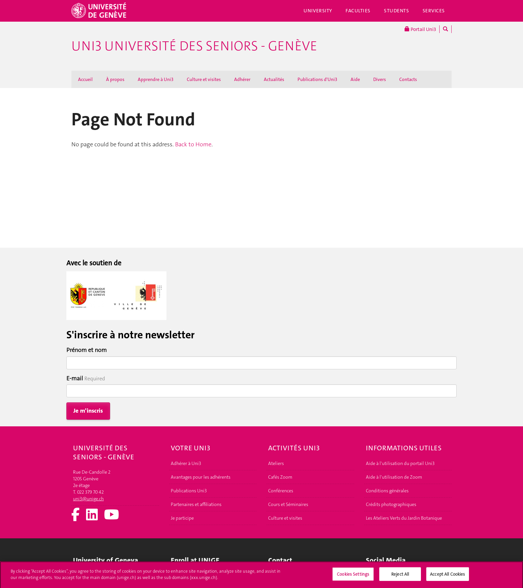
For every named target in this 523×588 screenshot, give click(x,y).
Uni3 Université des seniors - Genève (194, 46)
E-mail (74, 378)
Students (396, 10)
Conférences (280, 491)
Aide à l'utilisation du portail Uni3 (400, 463)
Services (434, 10)
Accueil (85, 79)
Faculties (358, 10)
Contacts (408, 79)
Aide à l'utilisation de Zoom (394, 477)
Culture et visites (204, 79)
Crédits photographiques (391, 504)
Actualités (274, 79)
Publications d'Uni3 (317, 79)
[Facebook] (75, 515)
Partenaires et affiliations (196, 504)
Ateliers (276, 463)
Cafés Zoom (280, 477)
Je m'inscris (88, 411)
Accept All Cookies (447, 576)
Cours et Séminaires (288, 504)
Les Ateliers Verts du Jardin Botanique (404, 518)
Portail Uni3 (420, 29)
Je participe (182, 518)
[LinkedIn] (92, 515)
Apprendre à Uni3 (155, 79)
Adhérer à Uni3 (186, 463)
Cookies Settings (353, 576)
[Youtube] (111, 515)
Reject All (400, 576)
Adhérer (242, 79)
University (318, 10)
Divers (379, 79)
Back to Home (193, 144)
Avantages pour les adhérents (200, 477)
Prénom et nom (86, 350)
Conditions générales (387, 491)
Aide (355, 79)
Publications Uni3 (189, 491)
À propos (115, 79)
